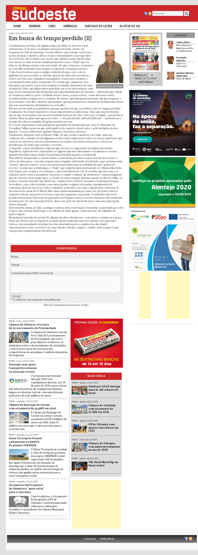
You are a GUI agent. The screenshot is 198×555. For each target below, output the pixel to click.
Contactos (90, 538)
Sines (52, 26)
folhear (149, 82)
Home (17, 26)
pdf (141, 82)
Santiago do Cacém (98, 26)
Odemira (35, 26)
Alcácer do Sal (130, 26)
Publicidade (107, 538)
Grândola (70, 26)
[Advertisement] (96, 504)
